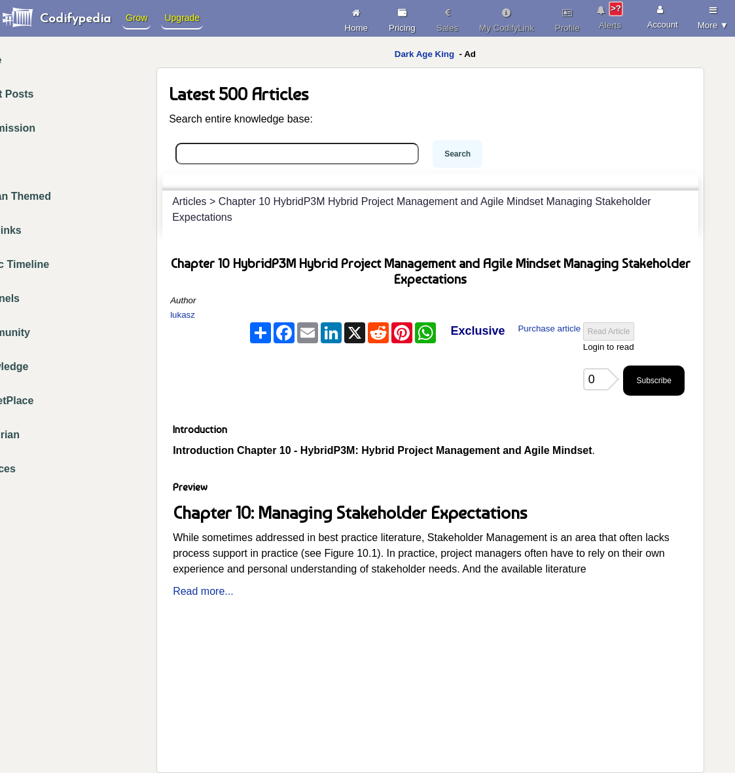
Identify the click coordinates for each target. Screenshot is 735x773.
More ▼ (713, 15)
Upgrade (182, 17)
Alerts (610, 15)
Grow (136, 17)
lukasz (182, 315)
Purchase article (549, 328)
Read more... (203, 591)
